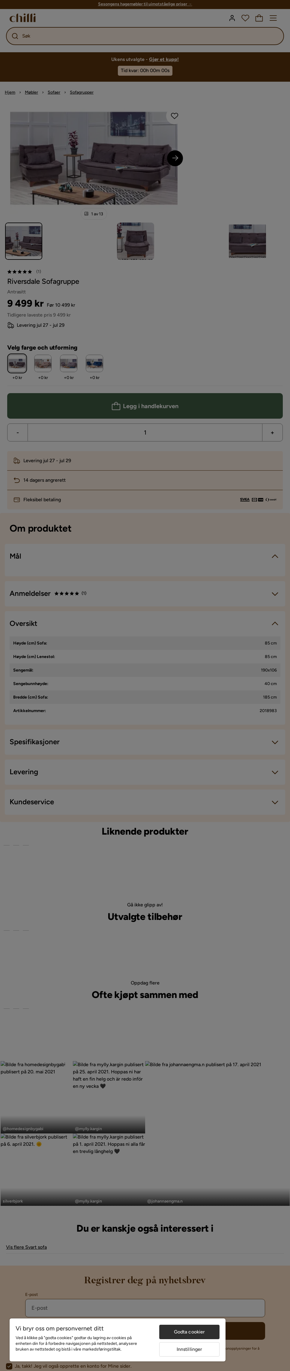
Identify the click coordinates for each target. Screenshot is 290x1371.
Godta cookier (189, 1332)
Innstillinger (189, 1349)
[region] (118, 1339)
